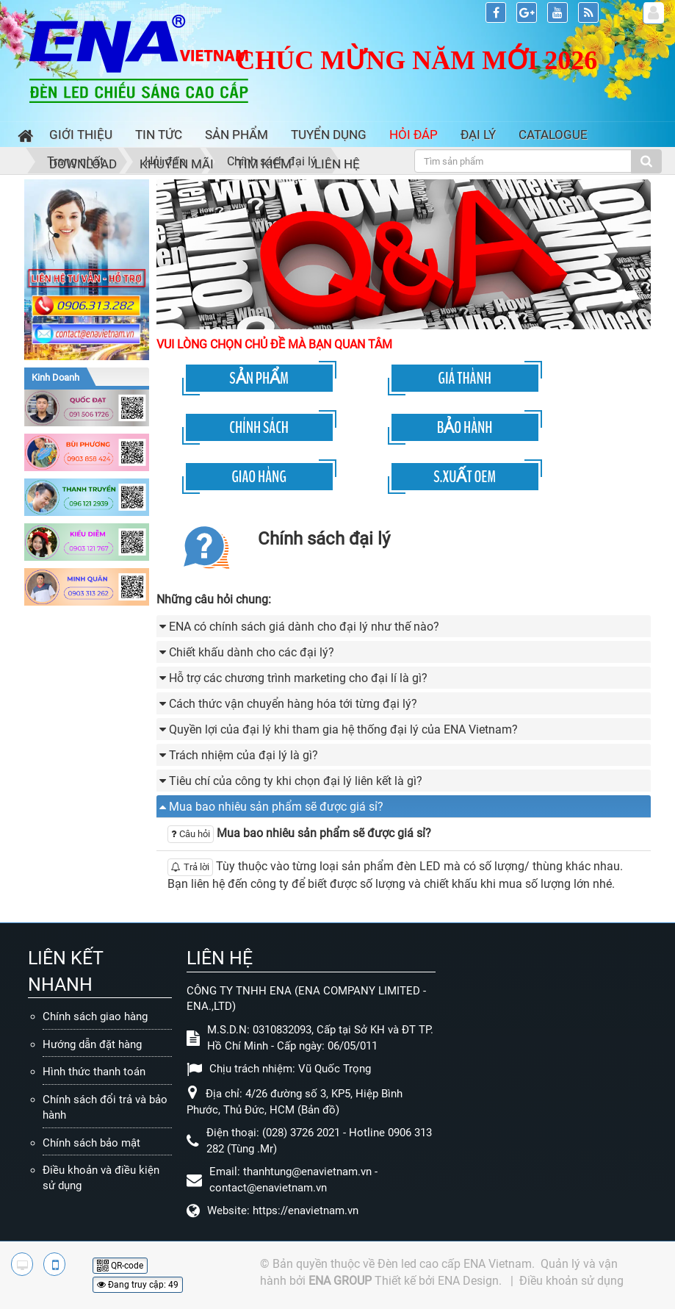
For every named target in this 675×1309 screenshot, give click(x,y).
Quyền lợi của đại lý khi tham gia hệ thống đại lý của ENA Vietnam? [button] (343, 729)
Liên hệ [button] (337, 164)
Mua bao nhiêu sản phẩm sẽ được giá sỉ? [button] (276, 807)
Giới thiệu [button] (80, 134)
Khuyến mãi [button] (177, 164)
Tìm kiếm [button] (264, 164)
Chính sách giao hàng (95, 1016)
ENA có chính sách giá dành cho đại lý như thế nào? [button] (304, 627)
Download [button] (83, 164)
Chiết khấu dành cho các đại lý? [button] (251, 652)
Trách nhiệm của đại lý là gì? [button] (243, 755)
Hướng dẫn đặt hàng (92, 1044)
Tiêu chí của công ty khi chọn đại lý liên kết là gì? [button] (295, 781)
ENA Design (468, 1281)
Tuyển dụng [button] (329, 134)
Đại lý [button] (478, 134)
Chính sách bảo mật (91, 1143)
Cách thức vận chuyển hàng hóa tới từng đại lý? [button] (293, 704)
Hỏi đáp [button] (413, 134)
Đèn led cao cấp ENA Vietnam (455, 1264)
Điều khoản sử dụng (571, 1281)
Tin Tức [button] (158, 134)
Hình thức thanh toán (94, 1071)
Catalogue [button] (553, 134)
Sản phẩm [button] (236, 134)
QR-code (120, 1265)
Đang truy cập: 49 (137, 1285)
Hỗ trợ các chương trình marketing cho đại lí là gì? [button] (298, 678)
